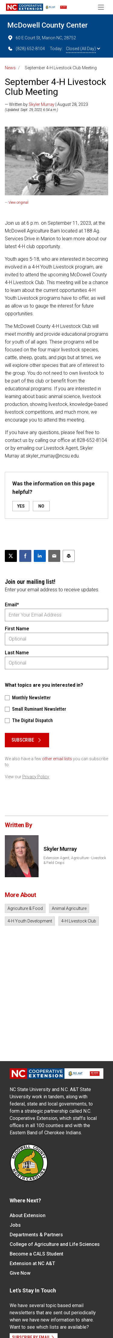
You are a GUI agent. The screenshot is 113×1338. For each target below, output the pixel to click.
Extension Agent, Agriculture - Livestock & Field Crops (74, 860)
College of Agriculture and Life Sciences (55, 1244)
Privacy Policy (35, 776)
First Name (17, 629)
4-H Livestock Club (78, 921)
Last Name (17, 653)
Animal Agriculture (69, 908)
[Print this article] (69, 556)
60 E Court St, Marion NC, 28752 (41, 38)
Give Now (20, 1273)
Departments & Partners (36, 1235)
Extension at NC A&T (32, 1263)
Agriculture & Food (25, 908)
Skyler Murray (42, 104)
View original (18, 202)
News (10, 67)
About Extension (28, 1215)
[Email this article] (54, 556)
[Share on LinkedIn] (40, 556)
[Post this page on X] (11, 556)
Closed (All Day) (83, 48)
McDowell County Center (47, 25)
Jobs (15, 1225)
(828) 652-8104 (26, 49)
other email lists (57, 758)
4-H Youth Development (30, 921)
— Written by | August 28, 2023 (46, 104)
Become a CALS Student (36, 1254)
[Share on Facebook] (25, 556)
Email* (12, 605)
